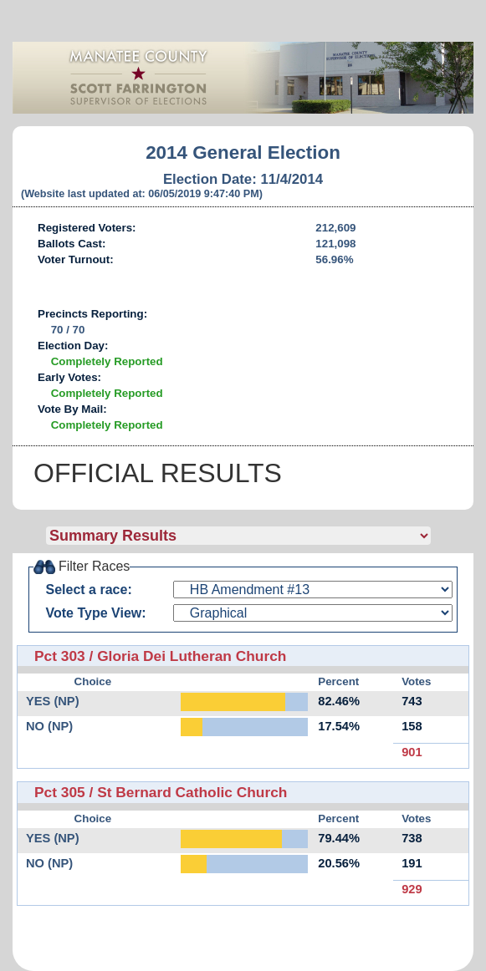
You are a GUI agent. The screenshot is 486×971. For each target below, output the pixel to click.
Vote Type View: (96, 613)
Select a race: (89, 589)
